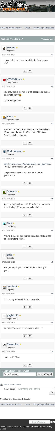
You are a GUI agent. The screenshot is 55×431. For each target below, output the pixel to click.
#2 (52, 86)
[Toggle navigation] (49, 3)
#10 (51, 351)
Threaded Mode (48, 39)
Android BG (34, 427)
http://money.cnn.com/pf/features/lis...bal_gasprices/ (27, 164)
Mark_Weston (14, 151)
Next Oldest (9, 371)
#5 (52, 198)
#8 (52, 294)
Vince (10, 116)
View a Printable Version (12, 384)
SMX (9, 223)
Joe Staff (12, 286)
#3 (52, 124)
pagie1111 (12, 315)
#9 (52, 322)
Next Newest (23, 371)
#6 (52, 230)
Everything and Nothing (43, 28)
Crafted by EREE (20, 427)
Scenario (12, 191)
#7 (52, 262)
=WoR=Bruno (14, 79)
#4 (52, 158)
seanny (11, 47)
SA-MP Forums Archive (11, 28)
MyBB (11, 427)
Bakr (9, 255)
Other (27, 28)
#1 (52, 54)
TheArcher (13, 344)
